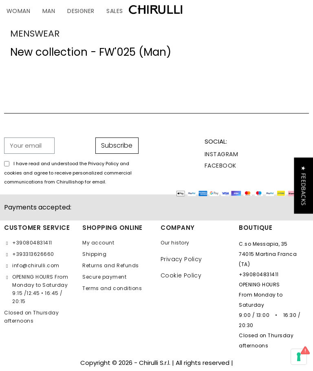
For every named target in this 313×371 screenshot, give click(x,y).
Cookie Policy (181, 275)
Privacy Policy (181, 259)
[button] (303, 185)
